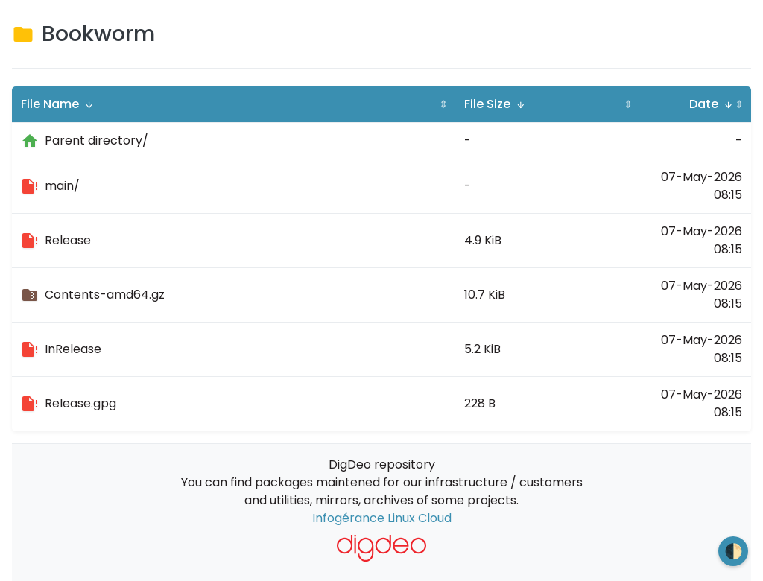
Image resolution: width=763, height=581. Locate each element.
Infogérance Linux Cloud (382, 518)
